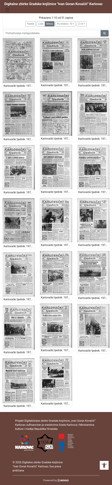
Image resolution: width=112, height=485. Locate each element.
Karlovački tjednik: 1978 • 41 (56, 245)
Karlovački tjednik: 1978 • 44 (56, 192)
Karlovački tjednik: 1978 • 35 (56, 350)
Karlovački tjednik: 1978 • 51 (56, 85)
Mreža (49, 23)
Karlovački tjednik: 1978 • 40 (93, 245)
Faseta (30, 23)
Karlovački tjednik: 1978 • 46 (93, 138)
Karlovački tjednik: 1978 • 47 (56, 138)
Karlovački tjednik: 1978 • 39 (19, 299)
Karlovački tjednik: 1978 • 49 (19, 139)
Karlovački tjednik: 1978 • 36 (19, 352)
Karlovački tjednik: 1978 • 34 (93, 350)
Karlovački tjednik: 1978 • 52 (19, 85)
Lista (40, 23)
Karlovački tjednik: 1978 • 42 (19, 246)
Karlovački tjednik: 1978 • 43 (93, 192)
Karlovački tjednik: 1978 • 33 (19, 406)
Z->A (80, 23)
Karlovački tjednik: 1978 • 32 (56, 403)
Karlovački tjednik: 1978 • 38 (56, 297)
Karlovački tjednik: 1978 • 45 (19, 192)
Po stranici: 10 (64, 23)
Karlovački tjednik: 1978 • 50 (93, 85)
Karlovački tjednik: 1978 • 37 (93, 298)
